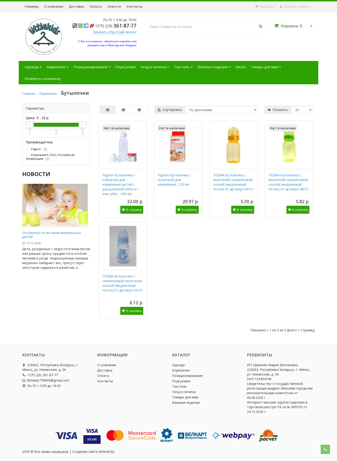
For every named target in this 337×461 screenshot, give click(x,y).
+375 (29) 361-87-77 (40, 375)
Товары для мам (265, 65)
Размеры (32, 6)
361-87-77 (115, 25)
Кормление (58, 65)
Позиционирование (92, 65)
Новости (114, 6)
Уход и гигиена (154, 65)
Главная (28, 93)
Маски (240, 66)
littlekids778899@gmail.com (45, 380)
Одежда (33, 65)
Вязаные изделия (214, 65)
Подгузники (125, 66)
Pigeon (37, 149)
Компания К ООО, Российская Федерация (50, 157)
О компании (53, 6)
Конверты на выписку (43, 78)
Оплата (96, 6)
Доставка (76, 6)
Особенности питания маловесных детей (51, 234)
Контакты (134, 6)
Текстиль (183, 65)
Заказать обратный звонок (114, 32)
